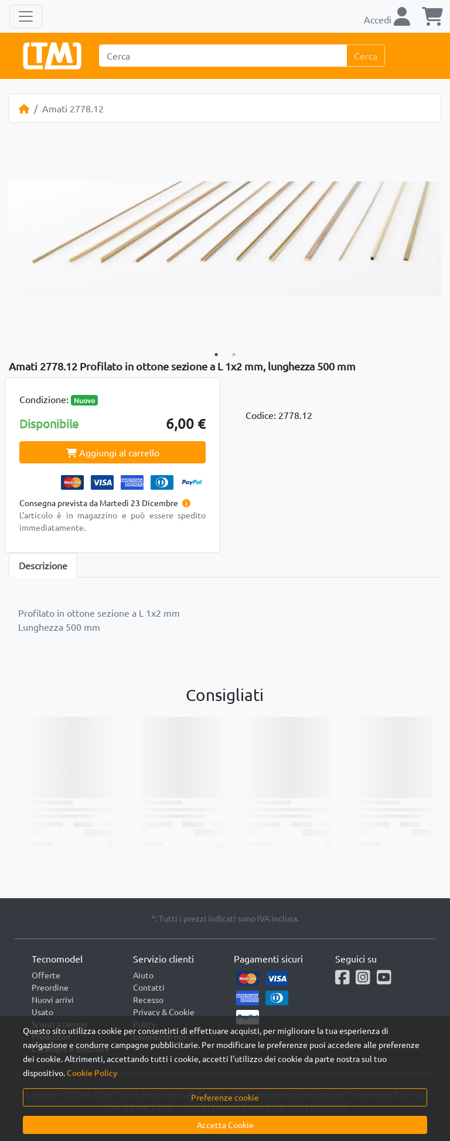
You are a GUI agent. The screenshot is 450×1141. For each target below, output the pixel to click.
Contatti (149, 987)
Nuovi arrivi (53, 999)
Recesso (148, 999)
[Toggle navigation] (25, 16)
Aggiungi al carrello (112, 452)
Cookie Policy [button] (92, 1072)
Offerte (46, 975)
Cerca (365, 55)
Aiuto (143, 975)
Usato (42, 1011)
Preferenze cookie (225, 1097)
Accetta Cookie (225, 1124)
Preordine (50, 987)
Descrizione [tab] (43, 565)
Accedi (387, 19)
